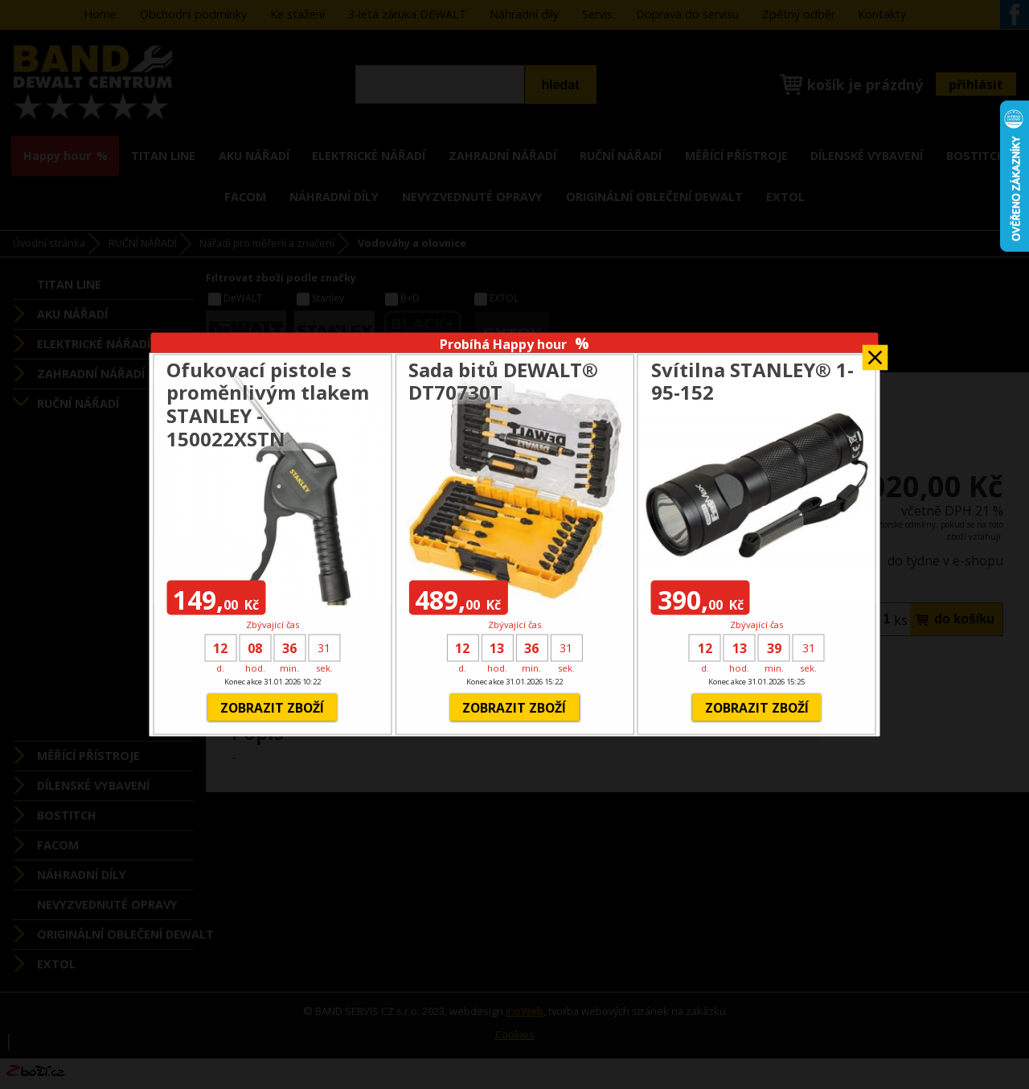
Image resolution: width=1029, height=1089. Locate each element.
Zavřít (875, 352)
